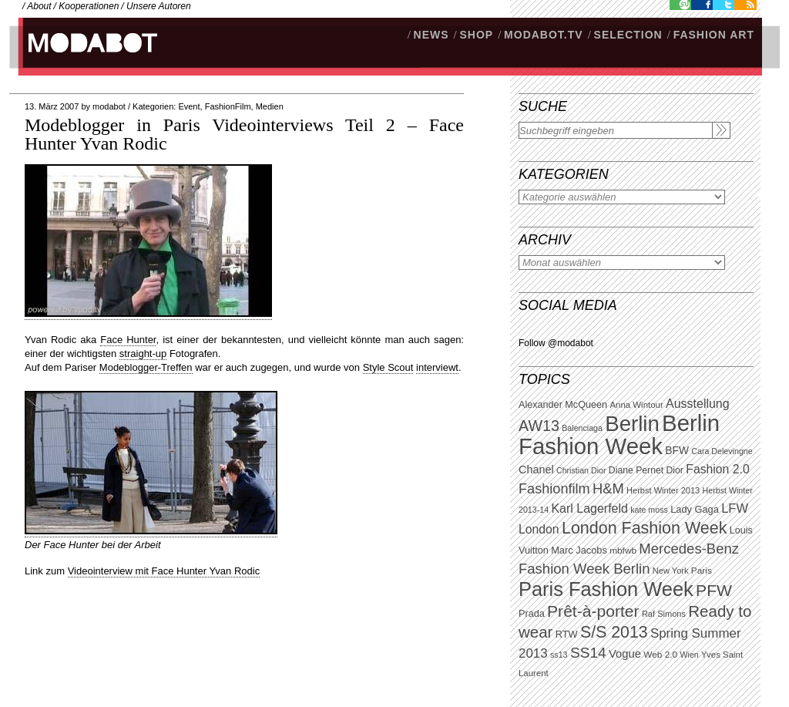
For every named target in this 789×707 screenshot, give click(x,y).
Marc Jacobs (579, 550)
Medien (270, 106)
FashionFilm (228, 106)
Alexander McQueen (563, 404)
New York (671, 570)
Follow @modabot (556, 343)
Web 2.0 (660, 654)
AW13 (539, 425)
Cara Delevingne (721, 451)
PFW (714, 590)
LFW (734, 508)
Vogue (625, 654)
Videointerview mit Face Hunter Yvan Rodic (164, 571)
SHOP (476, 35)
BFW (677, 450)
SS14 (588, 653)
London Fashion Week (644, 528)
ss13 (559, 654)
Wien (689, 654)
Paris (701, 570)
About (39, 6)
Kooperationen (89, 6)
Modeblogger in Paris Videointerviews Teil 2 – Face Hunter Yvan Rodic (244, 134)
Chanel (536, 469)
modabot (109, 106)
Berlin (632, 424)
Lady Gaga (694, 509)
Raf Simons (664, 613)
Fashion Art (713, 35)
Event (189, 106)
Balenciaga (582, 428)
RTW (567, 634)
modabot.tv (543, 35)
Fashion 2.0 (717, 469)
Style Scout (388, 367)
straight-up (142, 353)
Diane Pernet (636, 470)
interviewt (437, 367)
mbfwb (622, 550)
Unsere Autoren (158, 6)
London (539, 529)
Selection (628, 35)
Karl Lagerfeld (589, 508)
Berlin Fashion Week (619, 434)
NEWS (431, 35)
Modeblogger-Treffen (146, 367)
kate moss (649, 509)
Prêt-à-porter (593, 611)
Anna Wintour (636, 404)
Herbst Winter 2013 (663, 490)
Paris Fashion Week (606, 589)
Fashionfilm (554, 489)
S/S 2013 (614, 632)
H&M (608, 488)
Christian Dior (581, 470)
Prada (532, 613)
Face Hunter (128, 339)
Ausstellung (698, 403)
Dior (674, 470)
